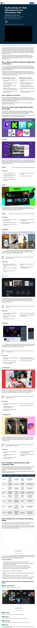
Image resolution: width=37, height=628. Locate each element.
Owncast (3, 344)
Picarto (33, 298)
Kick (33, 207)
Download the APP (18, 608)
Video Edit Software (8, 45)
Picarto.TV (5, 276)
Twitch (22, 159)
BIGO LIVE (4, 250)
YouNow (3, 66)
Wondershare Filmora (5, 555)
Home (3, 45)
